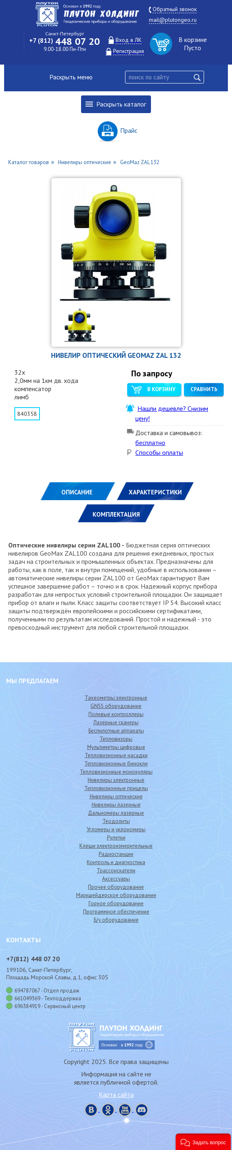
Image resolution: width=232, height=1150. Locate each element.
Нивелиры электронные (116, 780)
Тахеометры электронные (116, 697)
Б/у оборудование (116, 919)
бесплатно (150, 442)
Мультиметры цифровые (116, 747)
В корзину (161, 389)
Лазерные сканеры (116, 722)
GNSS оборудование (116, 706)
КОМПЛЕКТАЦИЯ (116, 514)
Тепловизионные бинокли (116, 763)
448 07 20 (64, 41)
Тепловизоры (116, 738)
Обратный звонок (175, 9)
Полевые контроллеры (116, 714)
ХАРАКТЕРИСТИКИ (155, 492)
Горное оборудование (116, 903)
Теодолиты (116, 821)
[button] (203, 1142)
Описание (77, 492)
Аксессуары (116, 878)
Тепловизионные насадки (116, 755)
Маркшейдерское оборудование (116, 895)
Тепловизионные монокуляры (116, 771)
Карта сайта (116, 1094)
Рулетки (116, 837)
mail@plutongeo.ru (173, 19)
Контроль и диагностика (116, 862)
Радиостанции (116, 854)
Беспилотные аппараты (116, 730)
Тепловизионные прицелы (116, 788)
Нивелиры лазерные (116, 804)
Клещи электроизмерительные (116, 845)
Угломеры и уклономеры (116, 829)
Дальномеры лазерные (116, 812)
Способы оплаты (159, 452)
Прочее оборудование (116, 886)
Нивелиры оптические (116, 796)
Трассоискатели (116, 870)
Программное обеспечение (116, 911)
